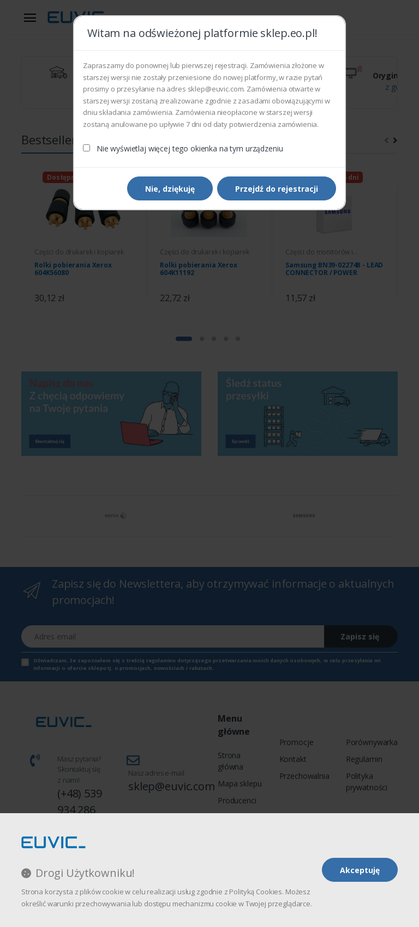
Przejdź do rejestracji (276, 189)
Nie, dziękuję (170, 189)
